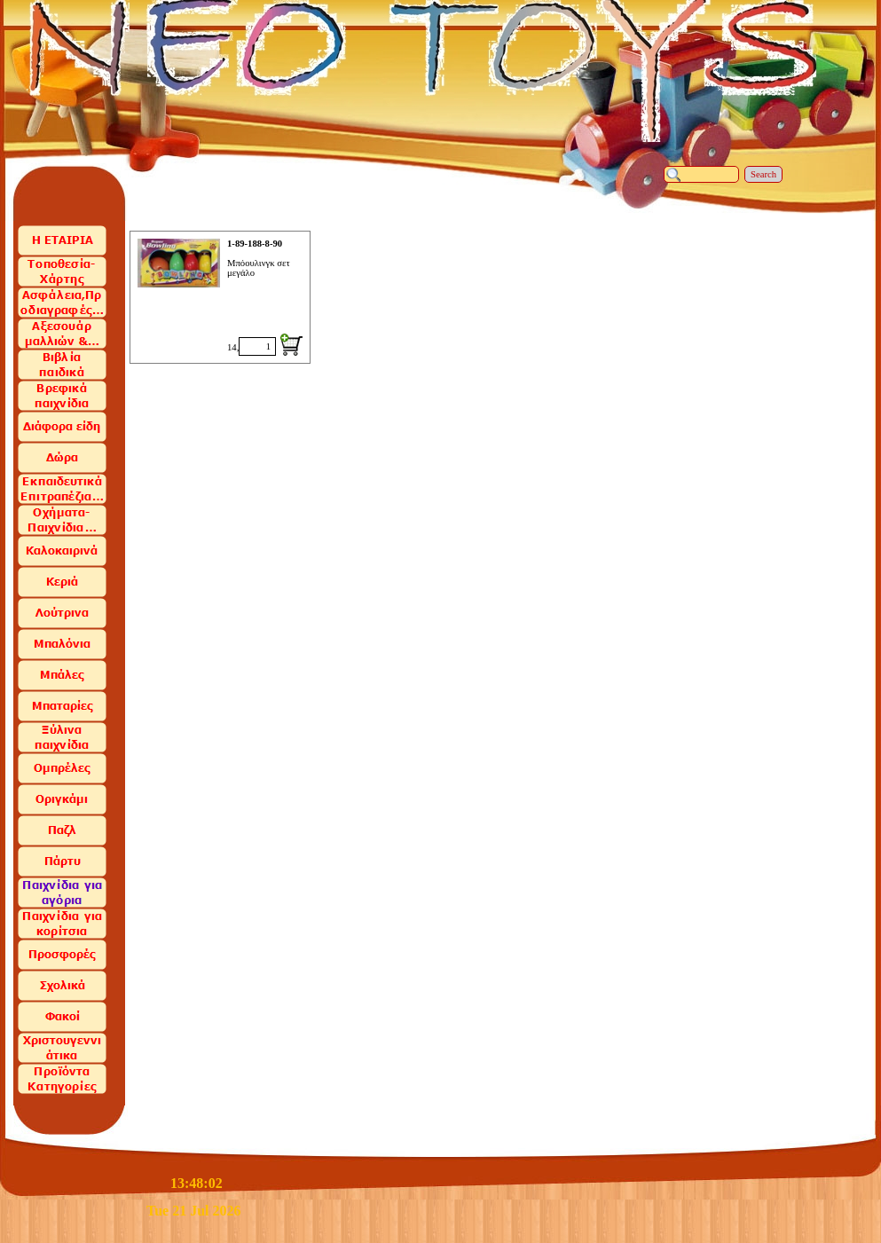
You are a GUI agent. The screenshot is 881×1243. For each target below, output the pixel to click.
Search (763, 174)
